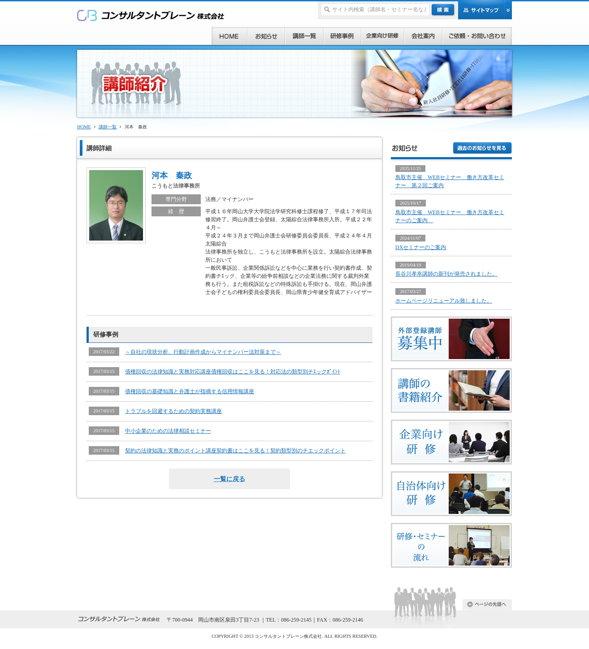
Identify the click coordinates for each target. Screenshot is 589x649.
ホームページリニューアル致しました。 (443, 301)
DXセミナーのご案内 (420, 247)
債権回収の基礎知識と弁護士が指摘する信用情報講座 (189, 391)
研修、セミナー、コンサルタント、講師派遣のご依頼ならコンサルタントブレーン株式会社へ (151, 15)
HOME (84, 126)
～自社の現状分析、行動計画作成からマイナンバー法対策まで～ (203, 352)
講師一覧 (108, 126)
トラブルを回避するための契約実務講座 (173, 411)
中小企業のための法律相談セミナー (168, 431)
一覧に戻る (229, 478)
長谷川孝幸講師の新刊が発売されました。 (446, 274)
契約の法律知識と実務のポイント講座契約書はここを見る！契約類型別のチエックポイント (235, 450)
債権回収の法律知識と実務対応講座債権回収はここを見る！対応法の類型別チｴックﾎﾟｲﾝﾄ (232, 371)
